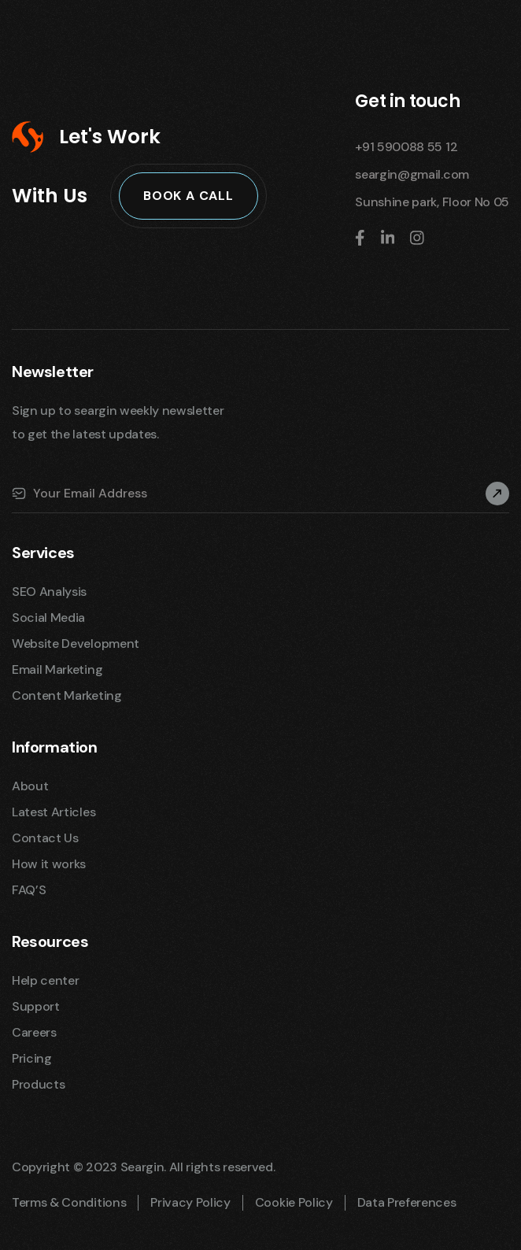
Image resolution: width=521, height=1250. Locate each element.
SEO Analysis (49, 591)
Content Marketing (67, 695)
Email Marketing (57, 669)
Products (38, 1084)
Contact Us (45, 838)
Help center (45, 980)
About (30, 786)
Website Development (75, 643)
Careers (34, 1032)
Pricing (32, 1058)
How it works (49, 864)
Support (36, 1006)
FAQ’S (29, 890)
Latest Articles (53, 812)
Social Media (48, 617)
